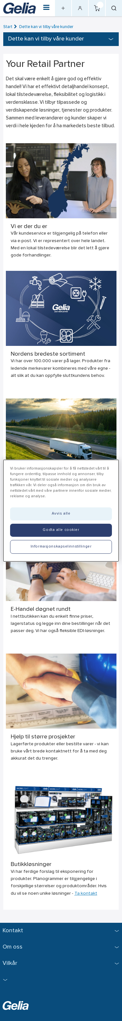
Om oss (12, 947)
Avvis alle (61, 513)
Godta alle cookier (61, 530)
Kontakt (13, 930)
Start (7, 27)
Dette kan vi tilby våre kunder (46, 27)
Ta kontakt (86, 894)
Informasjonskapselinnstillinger (61, 546)
